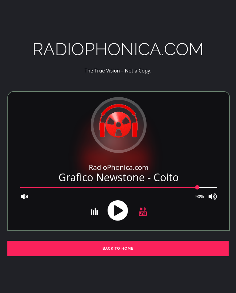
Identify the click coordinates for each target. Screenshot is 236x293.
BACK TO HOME (117, 248)
